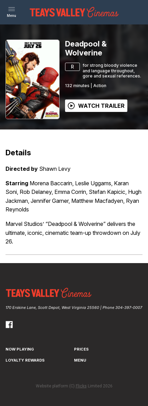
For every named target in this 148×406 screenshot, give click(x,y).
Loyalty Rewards (25, 360)
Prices (81, 349)
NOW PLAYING (20, 349)
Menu (80, 360)
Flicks (81, 386)
